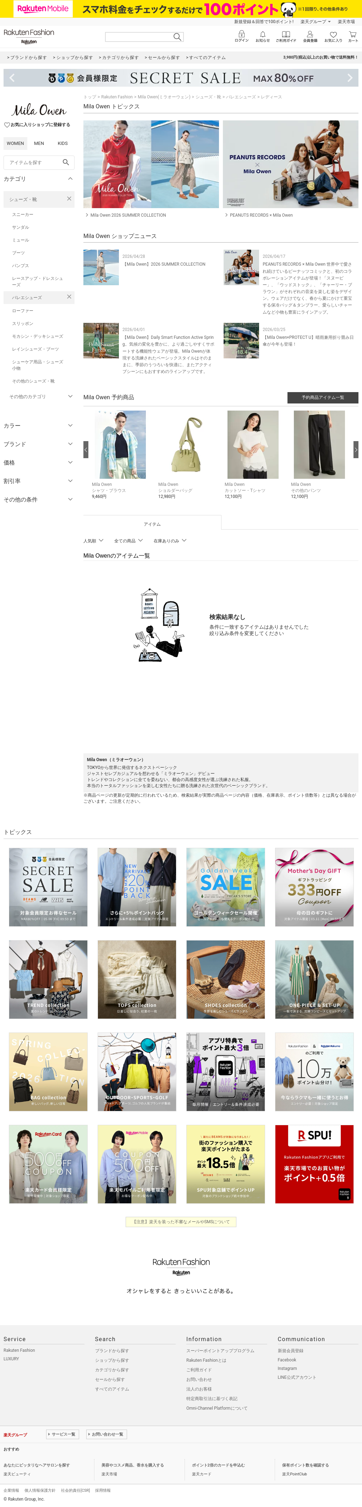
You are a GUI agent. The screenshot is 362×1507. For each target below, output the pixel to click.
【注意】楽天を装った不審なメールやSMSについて (181, 1221)
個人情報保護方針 (40, 1490)
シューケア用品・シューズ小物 (37, 365)
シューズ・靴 (23, 199)
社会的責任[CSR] (75, 1490)
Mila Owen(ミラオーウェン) (164, 96)
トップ (89, 96)
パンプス (20, 265)
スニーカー (22, 214)
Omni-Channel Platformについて (217, 1408)
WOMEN (15, 143)
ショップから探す (112, 1360)
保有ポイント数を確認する (305, 1465)
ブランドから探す (112, 1350)
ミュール (20, 240)
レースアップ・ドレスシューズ (37, 281)
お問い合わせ (199, 1379)
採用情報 (103, 1490)
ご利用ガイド (199, 1369)
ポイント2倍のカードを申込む (218, 1465)
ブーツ (18, 252)
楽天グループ (313, 21)
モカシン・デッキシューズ (37, 336)
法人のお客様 (199, 1389)
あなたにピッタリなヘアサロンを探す (37, 1465)
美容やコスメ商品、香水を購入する (133, 1465)
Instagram (287, 1368)
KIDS (63, 143)
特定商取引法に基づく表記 (211, 1398)
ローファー (22, 310)
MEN (39, 143)
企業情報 (11, 1490)
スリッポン (22, 323)
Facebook (287, 1359)
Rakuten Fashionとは (206, 1360)
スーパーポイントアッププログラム (220, 1350)
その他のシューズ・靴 (33, 381)
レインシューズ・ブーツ (35, 349)
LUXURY (11, 1358)
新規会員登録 (290, 1350)
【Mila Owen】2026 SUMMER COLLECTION (163, 264)
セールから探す (110, 1379)
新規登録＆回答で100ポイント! (264, 21)
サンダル (20, 227)
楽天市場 (346, 21)
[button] (121, 460)
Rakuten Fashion (117, 96)
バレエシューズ (27, 297)
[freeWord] (39, 163)
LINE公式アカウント (297, 1377)
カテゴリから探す (112, 1369)
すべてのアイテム (112, 1389)
